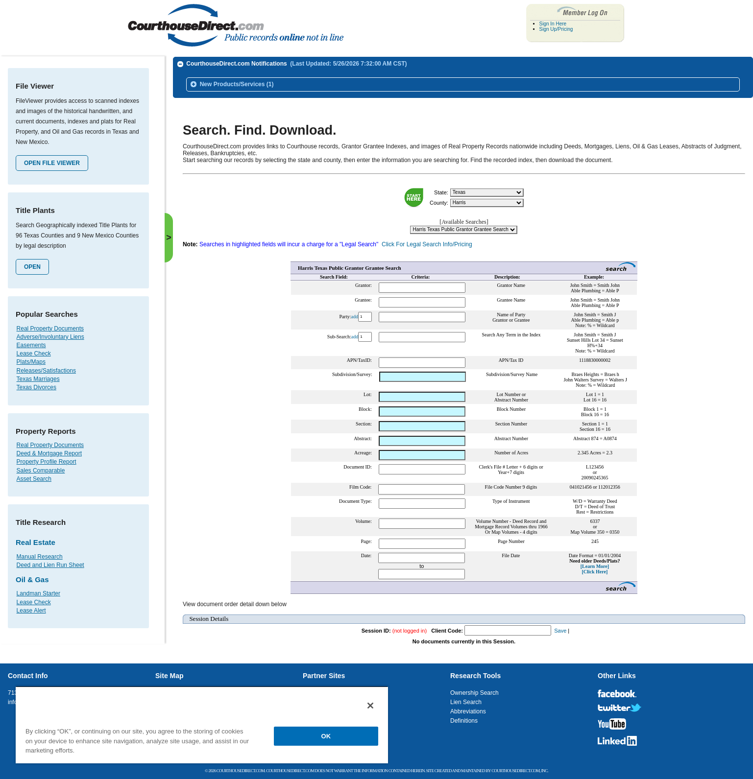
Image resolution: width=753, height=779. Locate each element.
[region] (202, 724)
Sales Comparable (41, 470)
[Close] (370, 705)
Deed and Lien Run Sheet (50, 565)
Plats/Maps (31, 361)
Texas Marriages (38, 379)
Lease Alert (31, 610)
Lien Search (466, 702)
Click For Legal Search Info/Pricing (427, 240)
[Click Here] (594, 567)
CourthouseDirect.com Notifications (296, 63)
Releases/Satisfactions (46, 370)
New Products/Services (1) (237, 84)
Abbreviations (468, 711)
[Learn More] (595, 562)
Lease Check (34, 353)
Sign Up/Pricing (556, 29)
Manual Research (40, 556)
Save (560, 627)
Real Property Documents (50, 328)
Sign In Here (553, 23)
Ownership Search (474, 692)
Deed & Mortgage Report (49, 453)
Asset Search (34, 478)
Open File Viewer (52, 163)
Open (32, 266)
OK (326, 736)
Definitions (464, 720)
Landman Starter (38, 593)
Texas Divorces (36, 387)
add (354, 312)
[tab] (463, 64)
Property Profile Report (46, 461)
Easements (31, 345)
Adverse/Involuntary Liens (50, 336)
